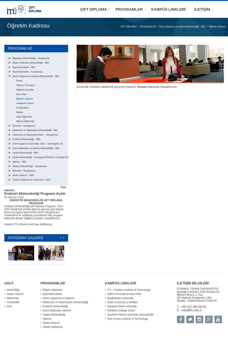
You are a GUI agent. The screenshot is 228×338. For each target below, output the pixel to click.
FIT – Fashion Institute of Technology (128, 289)
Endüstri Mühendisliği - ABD (27, 139)
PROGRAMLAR (148, 26)
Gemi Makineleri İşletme (57, 310)
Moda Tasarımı (51, 322)
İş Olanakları (22, 107)
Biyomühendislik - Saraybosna (28, 71)
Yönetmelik (13, 302)
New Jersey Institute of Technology (127, 318)
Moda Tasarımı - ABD (23, 175)
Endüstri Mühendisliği (55, 306)
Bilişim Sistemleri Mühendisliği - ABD (31, 62)
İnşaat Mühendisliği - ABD (25, 152)
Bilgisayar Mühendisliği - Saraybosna (31, 58)
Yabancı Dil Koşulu (25, 85)
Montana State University (122, 306)
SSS (9, 306)
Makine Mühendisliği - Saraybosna (30, 166)
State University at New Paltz (124, 293)
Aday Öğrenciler (24, 116)
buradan (39, 218)
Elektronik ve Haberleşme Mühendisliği (65, 302)
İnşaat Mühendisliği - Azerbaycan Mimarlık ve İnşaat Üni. (41, 157)
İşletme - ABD (19, 161)
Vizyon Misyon (15, 293)
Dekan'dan (13, 298)
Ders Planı (21, 94)
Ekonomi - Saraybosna (24, 125)
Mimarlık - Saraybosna (24, 170)
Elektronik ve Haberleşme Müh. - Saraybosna (35, 134)
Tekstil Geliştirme (53, 326)
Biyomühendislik (52, 293)
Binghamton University (120, 298)
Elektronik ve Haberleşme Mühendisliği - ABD (35, 130)
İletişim (19, 112)
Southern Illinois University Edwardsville (130, 314)
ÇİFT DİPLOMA (128, 26)
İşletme (47, 318)
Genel (19, 80)
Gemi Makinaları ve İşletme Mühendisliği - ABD (36, 148)
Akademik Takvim (25, 103)
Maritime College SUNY (121, 310)
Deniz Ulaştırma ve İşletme (58, 298)
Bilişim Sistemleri (53, 289)
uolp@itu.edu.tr (191, 310)
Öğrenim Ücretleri (25, 89)
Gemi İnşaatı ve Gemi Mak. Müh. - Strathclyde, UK (38, 143)
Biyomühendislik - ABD (24, 67)
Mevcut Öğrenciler (25, 121)
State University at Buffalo (122, 302)
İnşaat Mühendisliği (54, 314)
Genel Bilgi (13, 289)
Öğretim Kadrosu (217, 26)
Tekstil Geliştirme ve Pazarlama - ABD (31, 179)
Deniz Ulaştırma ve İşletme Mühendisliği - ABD (182, 26)
